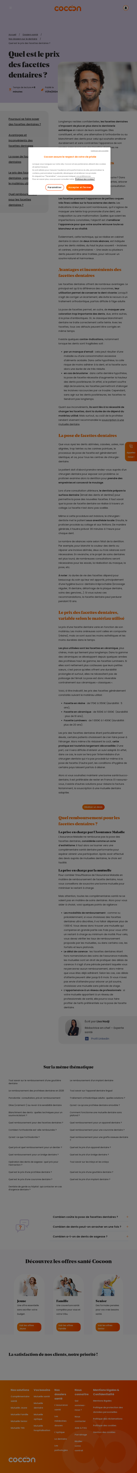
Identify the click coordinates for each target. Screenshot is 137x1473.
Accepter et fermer (79, 187)
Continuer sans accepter (100, 151)
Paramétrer (55, 187)
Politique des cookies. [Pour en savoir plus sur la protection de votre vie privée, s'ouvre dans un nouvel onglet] (85, 179)
